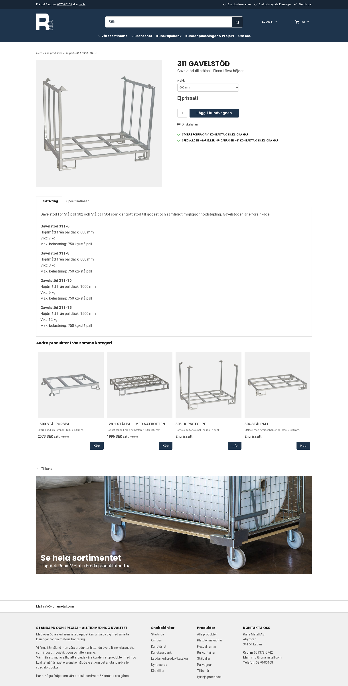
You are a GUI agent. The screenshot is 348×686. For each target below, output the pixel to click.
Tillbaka (44, 468)
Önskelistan (187, 124)
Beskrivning (49, 201)
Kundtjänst (158, 646)
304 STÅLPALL (257, 424)
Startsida (157, 634)
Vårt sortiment (114, 36)
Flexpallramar (206, 646)
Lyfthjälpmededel (209, 677)
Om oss (244, 36)
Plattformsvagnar (209, 640)
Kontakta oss (111, 676)
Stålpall (69, 53)
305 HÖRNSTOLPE (191, 424)
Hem (39, 53)
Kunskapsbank (169, 36)
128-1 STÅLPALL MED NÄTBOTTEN (136, 424)
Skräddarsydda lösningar (272, 4)
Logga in (267, 21)
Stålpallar (203, 658)
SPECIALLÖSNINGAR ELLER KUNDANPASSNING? (228, 140)
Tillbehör (203, 670)
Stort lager (303, 4)
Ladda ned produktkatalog (169, 658)
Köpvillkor (157, 670)
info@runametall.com (58, 606)
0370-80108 (64, 4)
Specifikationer (77, 201)
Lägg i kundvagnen (214, 113)
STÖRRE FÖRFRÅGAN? (213, 134)
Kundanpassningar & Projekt (209, 36)
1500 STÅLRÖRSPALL (55, 424)
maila (82, 4)
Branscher (143, 36)
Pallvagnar (204, 664)
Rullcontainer (206, 652)
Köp (96, 445)
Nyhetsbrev (159, 664)
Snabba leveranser (237, 4)
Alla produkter (54, 53)
